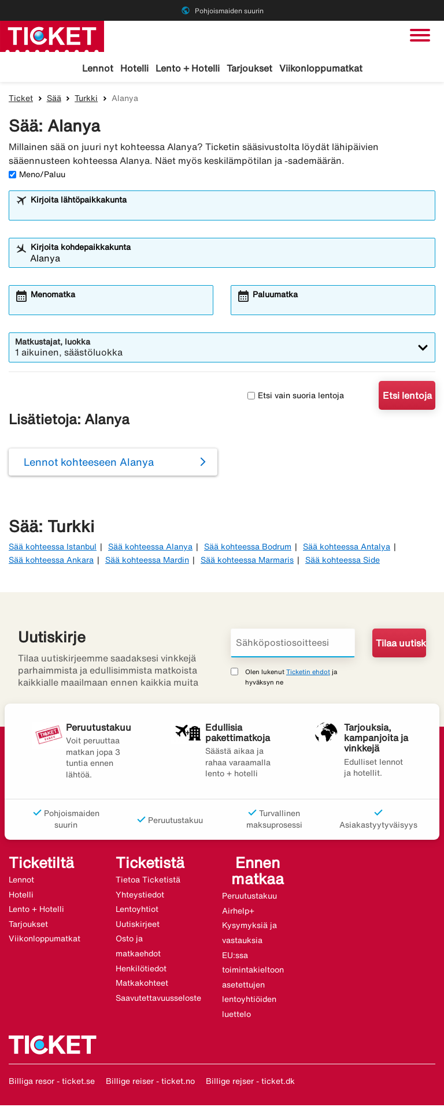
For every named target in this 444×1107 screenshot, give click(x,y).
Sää (54, 100)
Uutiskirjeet (138, 926)
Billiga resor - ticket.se (52, 1082)
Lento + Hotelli (188, 68)
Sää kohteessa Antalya (346, 548)
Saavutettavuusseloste (158, 1000)
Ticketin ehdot (308, 673)
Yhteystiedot (140, 896)
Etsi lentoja (407, 397)
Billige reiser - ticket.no (150, 1082)
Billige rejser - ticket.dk (250, 1082)
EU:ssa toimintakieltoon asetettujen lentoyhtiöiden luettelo (253, 985)
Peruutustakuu (249, 897)
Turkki (86, 100)
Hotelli (134, 68)
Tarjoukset (249, 68)
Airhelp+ (238, 912)
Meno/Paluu (37, 176)
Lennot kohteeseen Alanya (89, 463)
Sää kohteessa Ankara (51, 562)
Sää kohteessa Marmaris (247, 562)
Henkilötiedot (141, 970)
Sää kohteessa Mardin (147, 562)
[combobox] (229, 212)
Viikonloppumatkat (320, 68)
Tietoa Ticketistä (148, 881)
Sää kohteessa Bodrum (247, 548)
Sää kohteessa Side (342, 562)
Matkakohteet (142, 985)
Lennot (97, 68)
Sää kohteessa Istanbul (53, 548)
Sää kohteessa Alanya (150, 548)
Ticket (21, 100)
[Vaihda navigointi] (420, 35)
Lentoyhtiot (137, 911)
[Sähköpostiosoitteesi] (293, 644)
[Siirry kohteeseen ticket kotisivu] (52, 35)
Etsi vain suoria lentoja (295, 397)
